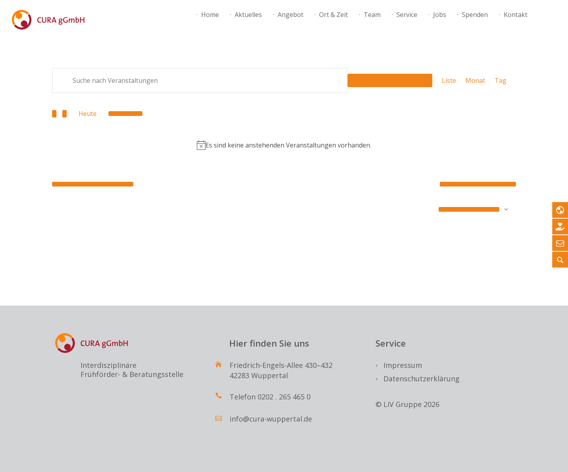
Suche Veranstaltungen (389, 80)
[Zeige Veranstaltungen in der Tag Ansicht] (500, 80)
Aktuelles (248, 14)
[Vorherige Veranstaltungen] (54, 114)
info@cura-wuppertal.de (271, 418)
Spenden (475, 14)
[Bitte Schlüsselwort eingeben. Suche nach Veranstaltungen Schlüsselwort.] (200, 80)
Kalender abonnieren (469, 209)
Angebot (290, 14)
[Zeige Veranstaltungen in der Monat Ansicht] (475, 80)
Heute (87, 113)
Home (210, 14)
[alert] (284, 145)
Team (372, 14)
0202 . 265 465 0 (284, 396)
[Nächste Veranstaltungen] (64, 114)
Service (406, 14)
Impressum (402, 365)
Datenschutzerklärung (421, 378)
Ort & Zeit (333, 14)
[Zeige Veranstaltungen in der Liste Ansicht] (449, 80)
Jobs (439, 14)
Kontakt (515, 14)
